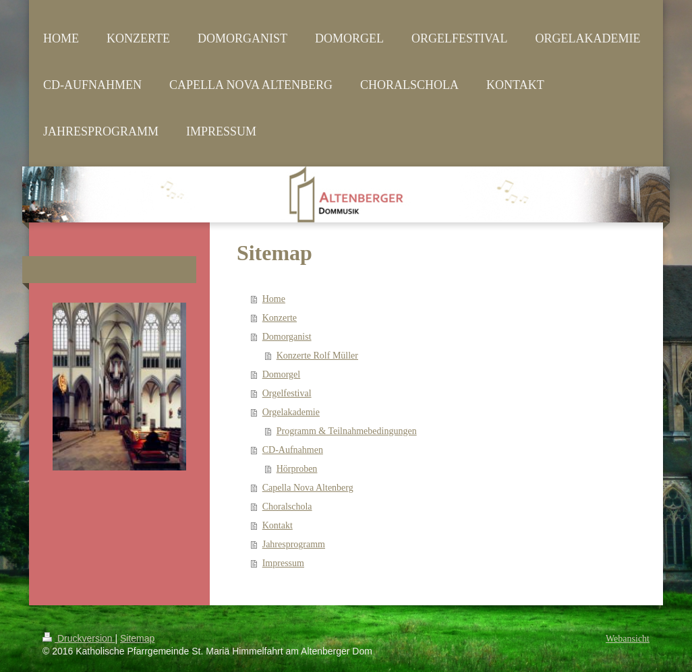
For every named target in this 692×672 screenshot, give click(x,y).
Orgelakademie (291, 412)
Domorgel (281, 374)
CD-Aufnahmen (292, 450)
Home (273, 299)
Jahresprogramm (293, 544)
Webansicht (628, 639)
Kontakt (277, 525)
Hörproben (297, 469)
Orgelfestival (287, 393)
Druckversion (78, 638)
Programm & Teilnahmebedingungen (347, 431)
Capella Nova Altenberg (307, 488)
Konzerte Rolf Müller (317, 355)
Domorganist (287, 337)
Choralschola (287, 506)
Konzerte (279, 318)
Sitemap (137, 638)
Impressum (283, 563)
